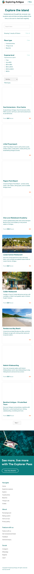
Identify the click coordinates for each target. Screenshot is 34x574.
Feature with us (6, 531)
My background (6, 513)
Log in (4, 558)
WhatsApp (5, 552)
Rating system (6, 516)
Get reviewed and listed (9, 534)
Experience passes (7, 489)
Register (4, 555)
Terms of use (6, 518)
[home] (13, 2)
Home (4, 486)
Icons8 (8, 569)
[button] (29, 2)
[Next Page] (17, 423)
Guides (4, 503)
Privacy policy (6, 521)
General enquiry (6, 539)
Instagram (5, 549)
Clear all (27, 33)
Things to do (5, 500)
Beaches (4, 498)
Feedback (5, 537)
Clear (28, 40)
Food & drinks (6, 495)
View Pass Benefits (10, 470)
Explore (4, 492)
